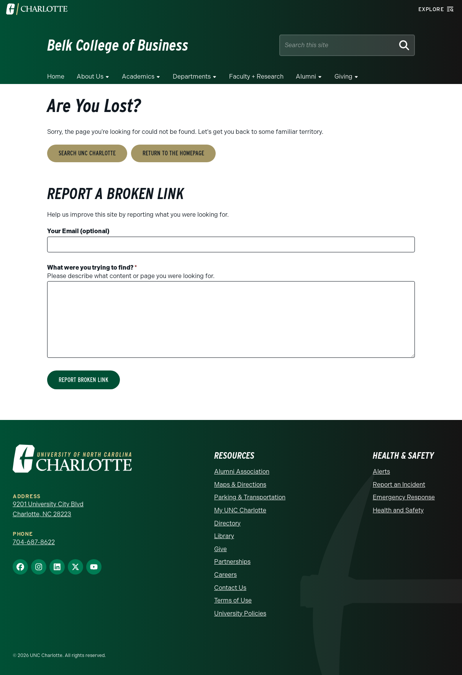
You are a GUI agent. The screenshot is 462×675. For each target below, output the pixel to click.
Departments (192, 76)
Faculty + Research (256, 76)
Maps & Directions (240, 484)
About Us (90, 76)
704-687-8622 (34, 542)
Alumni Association (241, 471)
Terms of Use (233, 600)
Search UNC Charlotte (87, 153)
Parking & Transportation (249, 497)
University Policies (240, 613)
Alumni (306, 76)
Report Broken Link (83, 380)
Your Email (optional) (78, 231)
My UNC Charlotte (240, 510)
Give (220, 549)
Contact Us (230, 587)
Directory (227, 523)
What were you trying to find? (92, 267)
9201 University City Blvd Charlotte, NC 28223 (48, 509)
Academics (138, 76)
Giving (343, 76)
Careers (225, 574)
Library (224, 536)
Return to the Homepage (173, 153)
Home (55, 76)
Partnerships (232, 561)
